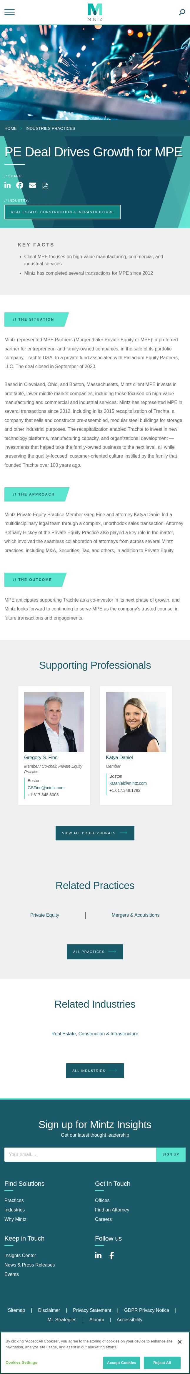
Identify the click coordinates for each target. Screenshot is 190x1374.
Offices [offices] (102, 1200)
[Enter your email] (95, 1155)
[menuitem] (12, 128)
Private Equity (44, 915)
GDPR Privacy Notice (146, 1310)
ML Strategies (62, 1319)
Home (10, 128)
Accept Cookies (121, 1362)
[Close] (179, 1341)
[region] (95, 1353)
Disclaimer (49, 1310)
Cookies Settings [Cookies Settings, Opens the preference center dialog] (21, 1362)
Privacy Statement (92, 1310)
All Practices (95, 951)
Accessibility (129, 1319)
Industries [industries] (14, 1209)
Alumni (96, 1319)
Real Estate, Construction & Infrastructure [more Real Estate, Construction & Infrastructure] (62, 212)
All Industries (95, 1070)
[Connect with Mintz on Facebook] (115, 1258)
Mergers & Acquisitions (136, 915)
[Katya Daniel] (119, 757)
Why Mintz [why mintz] (15, 1219)
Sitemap (16, 1310)
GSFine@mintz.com (46, 787)
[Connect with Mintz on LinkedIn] (101, 1258)
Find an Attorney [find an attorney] (112, 1209)
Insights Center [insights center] (20, 1255)
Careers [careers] (103, 1219)
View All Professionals (95, 833)
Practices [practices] (14, 1200)
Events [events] (11, 1274)
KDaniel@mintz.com (128, 783)
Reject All (162, 1362)
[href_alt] (54, 722)
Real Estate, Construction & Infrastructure (94, 1033)
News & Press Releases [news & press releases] (29, 1264)
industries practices (50, 128)
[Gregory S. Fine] (41, 757)
